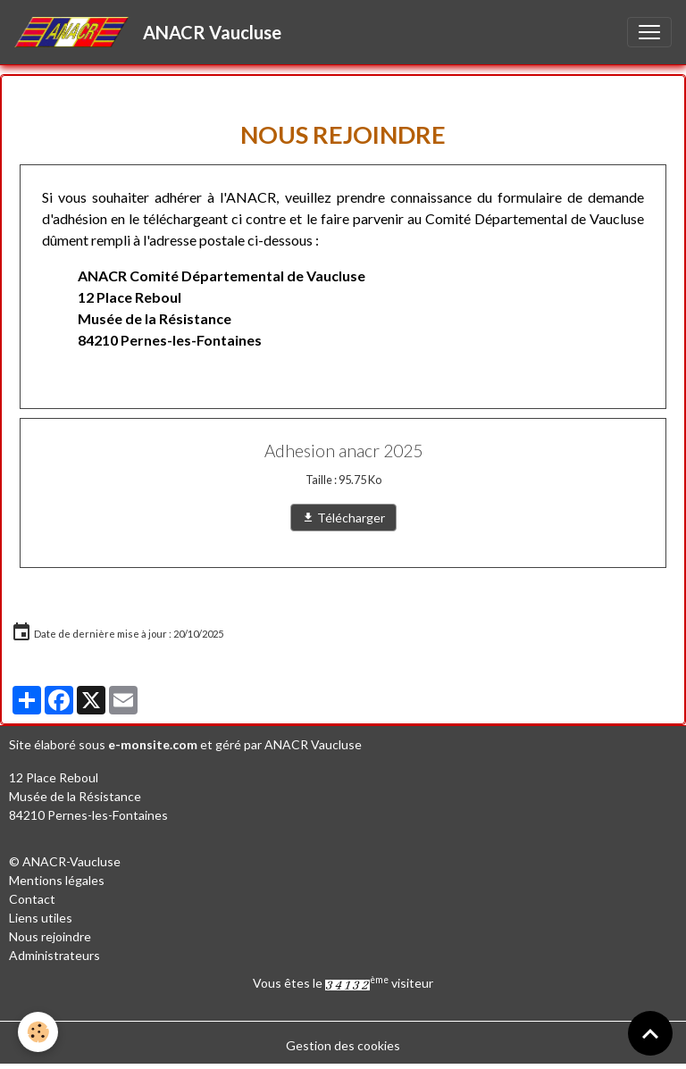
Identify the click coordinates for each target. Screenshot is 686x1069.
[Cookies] (38, 1032)
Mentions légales (57, 880)
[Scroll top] (650, 1033)
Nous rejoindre (50, 936)
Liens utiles (40, 917)
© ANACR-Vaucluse (65, 861)
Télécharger (343, 518)
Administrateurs (54, 955)
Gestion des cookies (343, 1045)
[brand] (151, 32)
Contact (32, 898)
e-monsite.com (152, 744)
